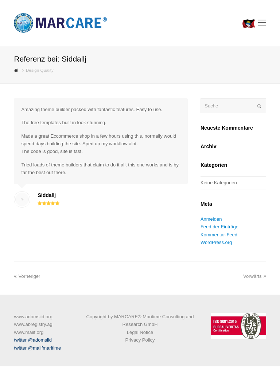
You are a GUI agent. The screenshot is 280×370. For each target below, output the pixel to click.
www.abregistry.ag (33, 324)
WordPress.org (216, 242)
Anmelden (211, 219)
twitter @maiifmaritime (37, 348)
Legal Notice (140, 332)
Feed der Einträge (219, 226)
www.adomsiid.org (33, 316)
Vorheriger (27, 276)
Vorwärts (254, 276)
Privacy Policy (140, 340)
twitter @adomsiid (33, 340)
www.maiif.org (28, 332)
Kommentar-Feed (219, 234)
